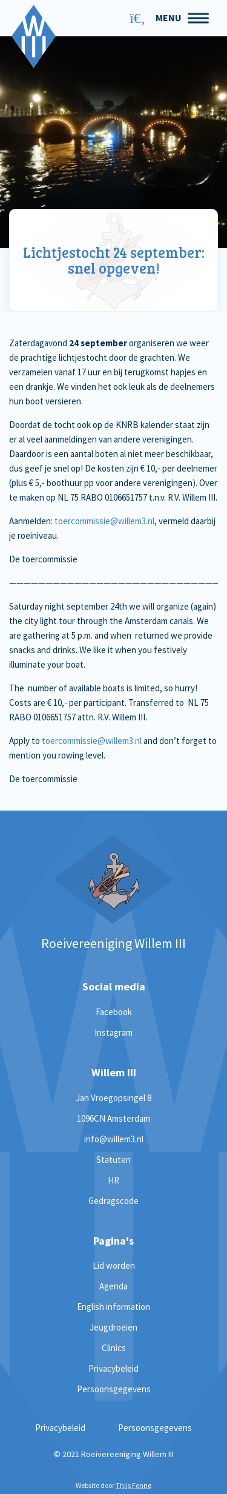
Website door (113, 1485)
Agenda (113, 1286)
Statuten (113, 1159)
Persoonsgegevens (114, 1389)
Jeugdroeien (113, 1327)
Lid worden (114, 1265)
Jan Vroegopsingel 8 (113, 1098)
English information (113, 1306)
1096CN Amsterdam (113, 1118)
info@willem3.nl (113, 1139)
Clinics (114, 1348)
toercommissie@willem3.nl (104, 521)
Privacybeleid (113, 1368)
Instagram (113, 1032)
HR (113, 1180)
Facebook (114, 1012)
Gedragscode (113, 1200)
